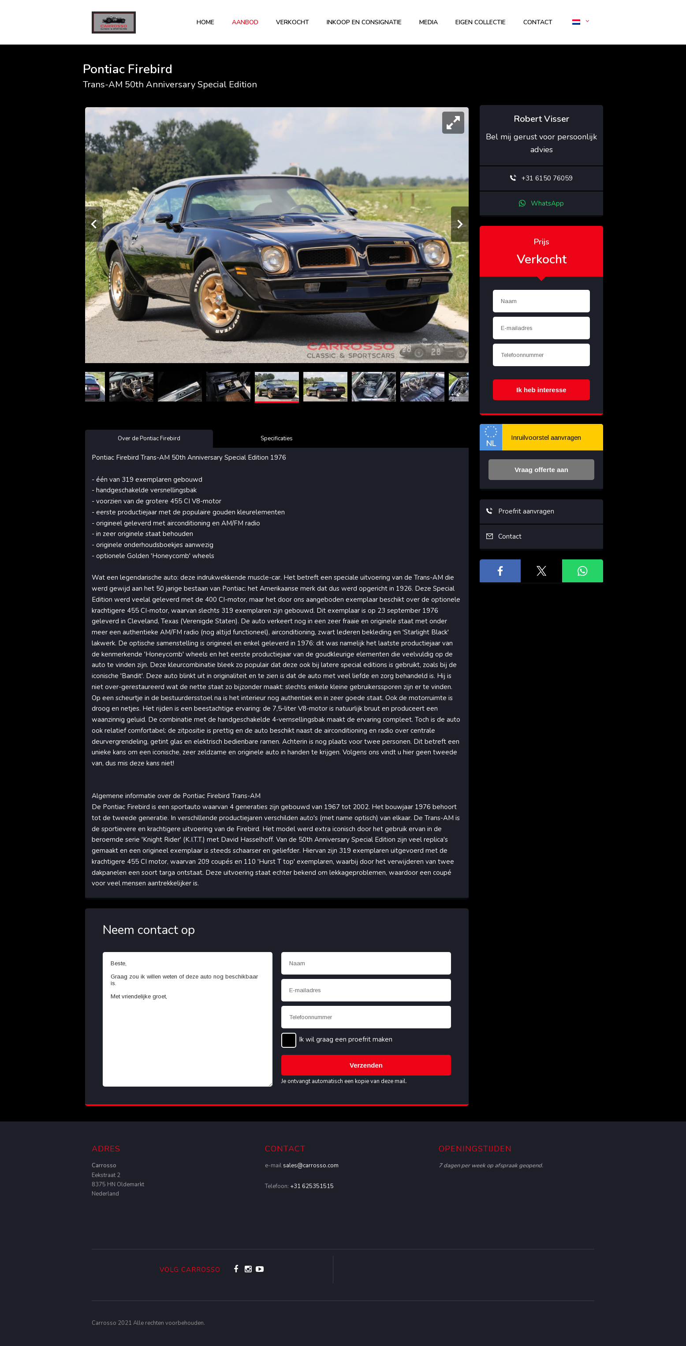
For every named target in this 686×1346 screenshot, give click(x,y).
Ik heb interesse (541, 390)
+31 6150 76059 (541, 178)
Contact (537, 22)
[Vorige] (94, 224)
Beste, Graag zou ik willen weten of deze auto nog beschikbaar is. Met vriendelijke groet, (187, 1019)
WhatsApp (541, 203)
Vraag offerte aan (541, 469)
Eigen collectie (480, 22)
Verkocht (292, 22)
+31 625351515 (312, 1186)
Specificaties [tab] (277, 438)
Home (205, 22)
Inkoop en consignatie (364, 22)
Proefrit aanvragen (520, 511)
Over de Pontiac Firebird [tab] (149, 438)
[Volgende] (460, 224)
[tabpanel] (277, 670)
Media (428, 22)
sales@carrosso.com (311, 1166)
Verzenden (366, 1065)
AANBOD (245, 22)
